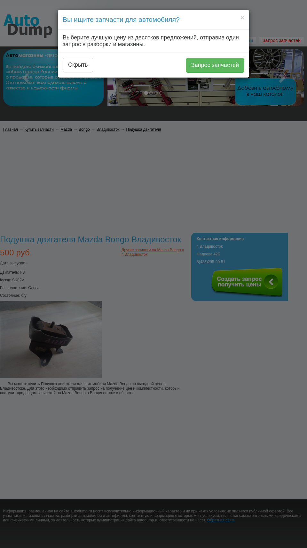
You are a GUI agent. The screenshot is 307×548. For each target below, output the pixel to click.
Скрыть (78, 65)
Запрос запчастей (215, 65)
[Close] (242, 17)
